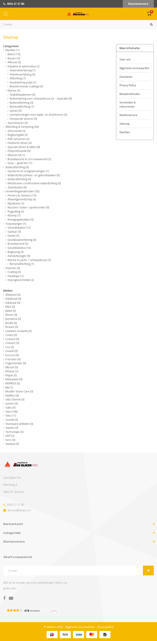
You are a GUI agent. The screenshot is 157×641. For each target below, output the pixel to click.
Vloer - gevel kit (20, 163)
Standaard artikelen (19, 423)
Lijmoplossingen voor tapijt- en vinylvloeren (38, 114)
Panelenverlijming (22, 74)
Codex (11, 334)
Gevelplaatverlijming (22, 239)
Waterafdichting (17, 167)
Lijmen (16, 110)
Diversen (12, 268)
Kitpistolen (16, 203)
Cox (9, 347)
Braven (11, 326)
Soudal (11, 419)
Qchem (11, 403)
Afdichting (18, 78)
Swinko (11, 427)
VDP (10, 435)
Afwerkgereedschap (22, 199)
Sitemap (125, 123)
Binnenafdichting (22, 106)
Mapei (11, 375)
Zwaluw (12, 443)
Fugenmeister (15, 363)
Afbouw (14, 62)
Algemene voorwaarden (134, 68)
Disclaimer (126, 76)
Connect (12, 339)
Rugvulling (16, 211)
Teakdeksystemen (22, 94)
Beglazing (16, 251)
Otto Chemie (14, 399)
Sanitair (14, 231)
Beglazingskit (18, 134)
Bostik (11, 322)
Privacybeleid (105, 626)
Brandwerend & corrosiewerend (29, 159)
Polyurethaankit (19, 150)
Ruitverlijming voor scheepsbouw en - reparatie (41, 98)
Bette (10, 310)
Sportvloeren (18, 122)
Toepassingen (15, 223)
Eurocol (12, 355)
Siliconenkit (17, 130)
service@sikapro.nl (17, 510)
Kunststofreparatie (23, 82)
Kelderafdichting (19, 179)
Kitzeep (14, 215)
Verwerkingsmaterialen (22, 191)
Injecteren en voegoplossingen (28, 171)
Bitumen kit (16, 155)
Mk (9, 387)
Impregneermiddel (21, 279)
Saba (10, 407)
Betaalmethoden (130, 93)
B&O (10, 306)
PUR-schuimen (18, 138)
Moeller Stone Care (19, 391)
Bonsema (13, 318)
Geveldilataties (19, 247)
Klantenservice (138, 3)
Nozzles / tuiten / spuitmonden (28, 207)
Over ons (125, 59)
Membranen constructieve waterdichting (34, 183)
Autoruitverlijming (23, 70)
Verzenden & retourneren (128, 104)
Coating (14, 271)
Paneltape (16, 276)
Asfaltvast (13, 298)
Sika (11, 411)
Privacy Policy (128, 85)
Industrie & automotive (24, 66)
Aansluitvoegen (19, 255)
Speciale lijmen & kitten (24, 146)
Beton (14, 54)
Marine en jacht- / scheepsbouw (29, 259)
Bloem (11, 314)
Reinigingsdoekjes (21, 219)
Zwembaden (17, 187)
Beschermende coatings (26, 86)
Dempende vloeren (23, 118)
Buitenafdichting (21, 102)
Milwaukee (14, 379)
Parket (13, 235)
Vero (10, 439)
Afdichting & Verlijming (22, 126)
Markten (12, 50)
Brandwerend (18, 243)
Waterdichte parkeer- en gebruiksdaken (34, 175)
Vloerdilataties (19, 227)
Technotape (14, 431)
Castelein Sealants (18, 331)
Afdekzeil (13, 294)
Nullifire (12, 395)
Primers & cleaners (22, 195)
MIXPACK (12, 383)
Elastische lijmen (20, 142)
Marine (14, 90)
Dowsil (11, 351)
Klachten (125, 132)
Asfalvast (12, 302)
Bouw (14, 58)
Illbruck (11, 367)
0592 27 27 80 (13, 3)
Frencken (13, 359)
